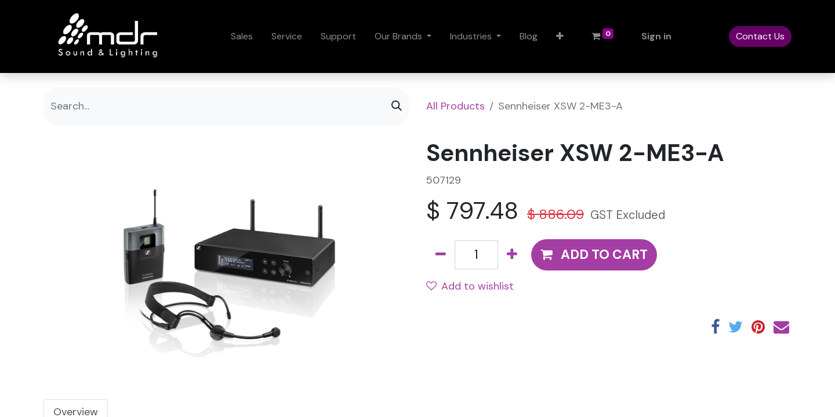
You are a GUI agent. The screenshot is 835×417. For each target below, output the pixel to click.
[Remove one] (440, 254)
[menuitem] (242, 36)
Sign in (656, 36)
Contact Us (760, 36)
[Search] (396, 106)
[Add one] (512, 254)
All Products (455, 106)
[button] (560, 36)
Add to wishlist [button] (470, 286)
